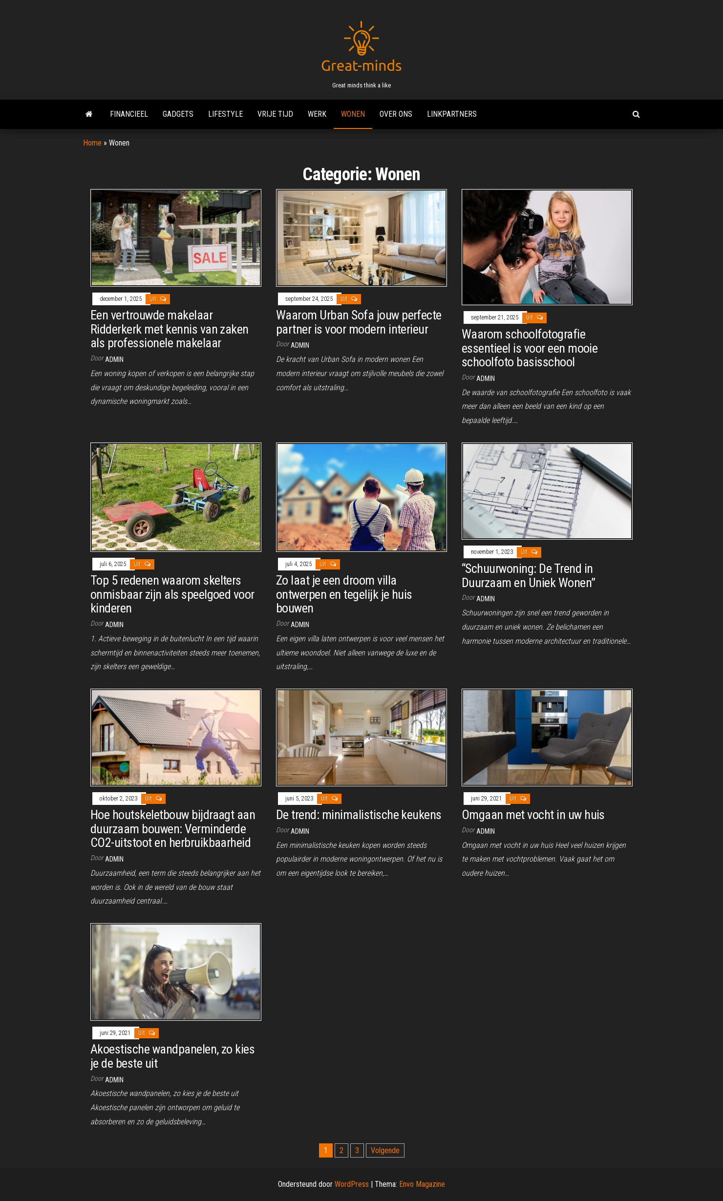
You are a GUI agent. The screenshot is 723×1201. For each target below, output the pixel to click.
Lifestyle (225, 114)
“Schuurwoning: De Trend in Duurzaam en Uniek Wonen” (528, 575)
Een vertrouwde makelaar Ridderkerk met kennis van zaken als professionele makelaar (169, 329)
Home (92, 142)
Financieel (129, 114)
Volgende (385, 1150)
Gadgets (178, 114)
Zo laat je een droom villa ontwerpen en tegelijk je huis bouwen (344, 594)
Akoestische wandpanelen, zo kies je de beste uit (172, 1056)
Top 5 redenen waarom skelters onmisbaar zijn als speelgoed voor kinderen (172, 594)
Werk (317, 114)
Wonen (353, 114)
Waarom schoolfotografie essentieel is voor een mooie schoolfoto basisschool (529, 348)
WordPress (352, 1184)
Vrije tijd (275, 114)
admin (114, 359)
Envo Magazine (422, 1184)
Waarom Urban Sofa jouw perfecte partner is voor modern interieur (359, 322)
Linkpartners (452, 114)
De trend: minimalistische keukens (359, 814)
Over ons (396, 114)
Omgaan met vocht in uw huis (533, 814)
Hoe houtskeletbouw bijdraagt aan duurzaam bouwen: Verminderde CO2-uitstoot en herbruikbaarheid (172, 828)
